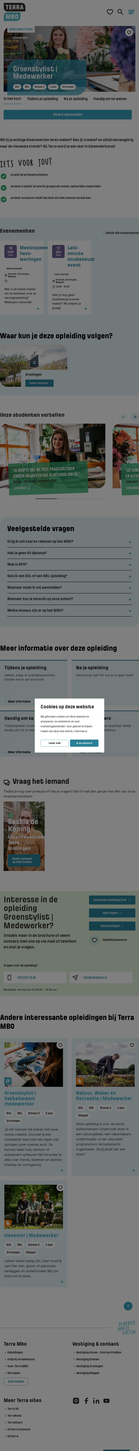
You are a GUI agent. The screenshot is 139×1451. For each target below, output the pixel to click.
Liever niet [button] (55, 743)
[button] (88, 731)
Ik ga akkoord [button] (84, 743)
